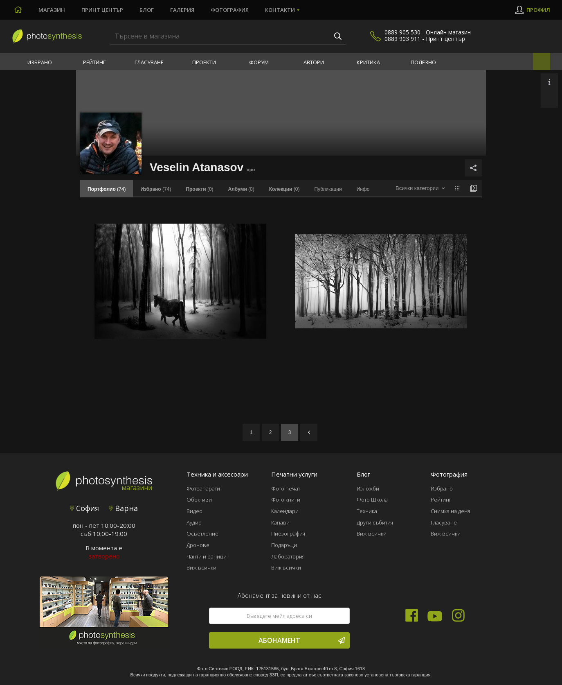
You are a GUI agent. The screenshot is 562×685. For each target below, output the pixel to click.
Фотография (230, 10)
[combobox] (420, 188)
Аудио (194, 522)
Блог (146, 10)
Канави (280, 522)
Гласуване (149, 62)
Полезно (423, 62)
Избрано (39, 62)
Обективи (199, 499)
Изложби (368, 488)
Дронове (198, 545)
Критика (368, 62)
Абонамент (302, 640)
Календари (285, 511)
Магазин (51, 10)
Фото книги (285, 499)
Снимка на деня (450, 511)
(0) (199, 189)
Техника (367, 511)
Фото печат (285, 488)
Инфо (363, 189)
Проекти (204, 62)
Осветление (202, 533)
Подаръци (284, 545)
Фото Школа (372, 499)
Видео (194, 511)
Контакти (280, 10)
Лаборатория (288, 556)
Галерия (182, 10)
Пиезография (288, 533)
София (84, 508)
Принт (102, 10)
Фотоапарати (203, 488)
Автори (313, 62)
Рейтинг (94, 62)
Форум (259, 62)
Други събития (375, 522)
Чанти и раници (207, 556)
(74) (155, 189)
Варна (123, 508)
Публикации (328, 189)
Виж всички (201, 567)
